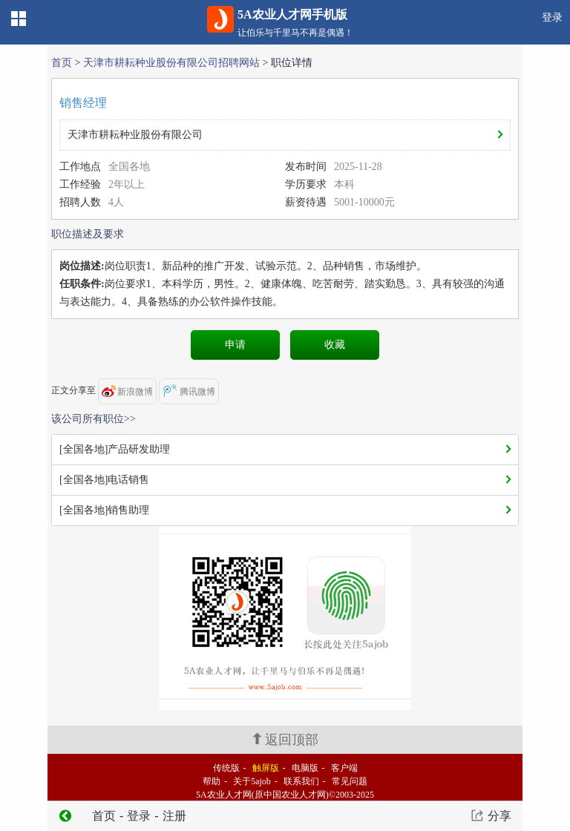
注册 (174, 815)
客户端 (344, 768)
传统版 (226, 768)
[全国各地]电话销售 (104, 479)
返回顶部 (285, 739)
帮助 (211, 781)
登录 (552, 17)
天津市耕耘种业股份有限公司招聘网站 (171, 62)
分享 (499, 815)
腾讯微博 (189, 390)
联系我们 (301, 781)
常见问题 (349, 781)
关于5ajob (252, 781)
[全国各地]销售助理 (104, 510)
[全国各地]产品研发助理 (114, 449)
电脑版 (305, 768)
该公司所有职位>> (93, 418)
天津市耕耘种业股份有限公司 (135, 134)
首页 (61, 62)
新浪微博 (127, 391)
